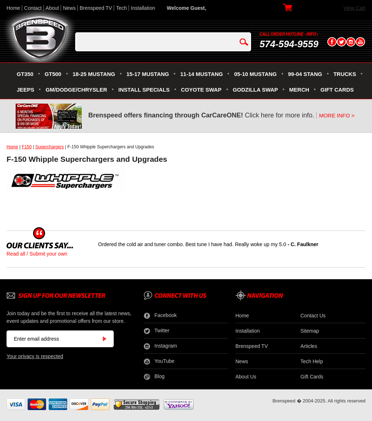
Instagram (160, 346)
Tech (121, 8)
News (69, 8)
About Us (245, 377)
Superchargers (49, 146)
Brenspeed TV (96, 8)
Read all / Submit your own (37, 254)
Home (13, 8)
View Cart (354, 8)
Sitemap (309, 331)
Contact (32, 8)
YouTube (159, 361)
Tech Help (311, 361)
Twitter (156, 331)
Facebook (160, 315)
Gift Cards (311, 377)
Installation (143, 8)
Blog (154, 376)
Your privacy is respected (35, 356)
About (52, 8)
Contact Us (313, 315)
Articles (308, 346)
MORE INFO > (337, 115)
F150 (27, 146)
